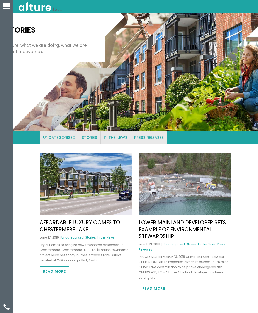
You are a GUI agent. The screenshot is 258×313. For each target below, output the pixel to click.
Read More (54, 271)
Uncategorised (59, 137)
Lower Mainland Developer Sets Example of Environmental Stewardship (182, 229)
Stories (89, 137)
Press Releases (149, 137)
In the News (115, 137)
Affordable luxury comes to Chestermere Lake (80, 226)
